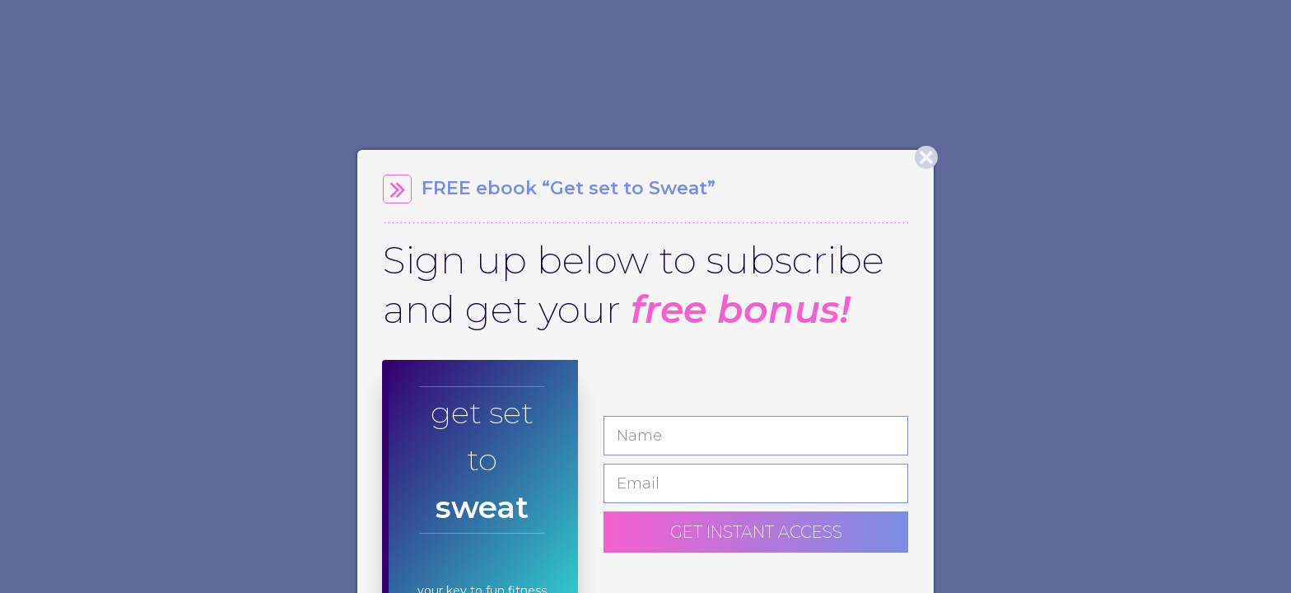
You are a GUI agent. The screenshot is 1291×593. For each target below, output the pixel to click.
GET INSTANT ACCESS (756, 532)
